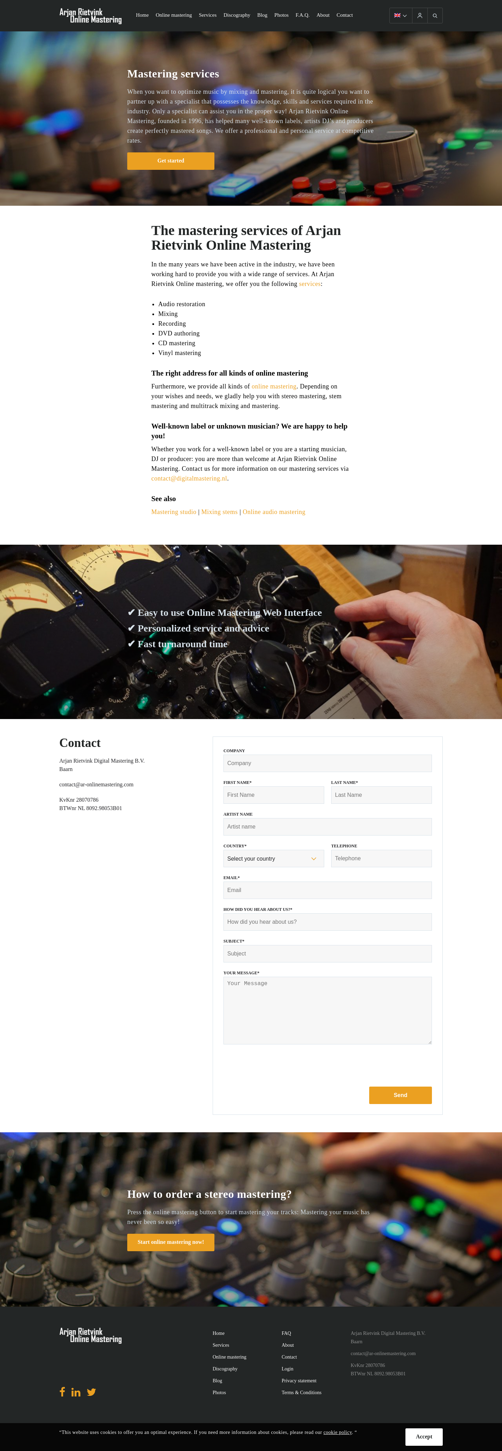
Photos (281, 15)
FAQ (286, 1347)
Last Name (344, 782)
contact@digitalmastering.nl (189, 478)
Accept (424, 1436)
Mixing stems (219, 511)
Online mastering (174, 15)
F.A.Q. (303, 15)
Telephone (344, 846)
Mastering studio (174, 511)
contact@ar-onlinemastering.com (96, 784)
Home (142, 15)
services (310, 283)
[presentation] (276, 1080)
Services (207, 15)
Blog (262, 15)
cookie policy (338, 1432)
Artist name (238, 814)
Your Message (241, 972)
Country (234, 846)
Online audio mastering (274, 511)
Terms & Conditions (301, 1406)
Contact (345, 15)
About (323, 15)
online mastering (274, 386)
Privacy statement (299, 1394)
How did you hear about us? (257, 909)
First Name (237, 782)
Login (287, 1382)
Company (234, 750)
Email (231, 877)
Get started (171, 161)
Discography (236, 15)
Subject (233, 941)
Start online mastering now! (171, 1256)
